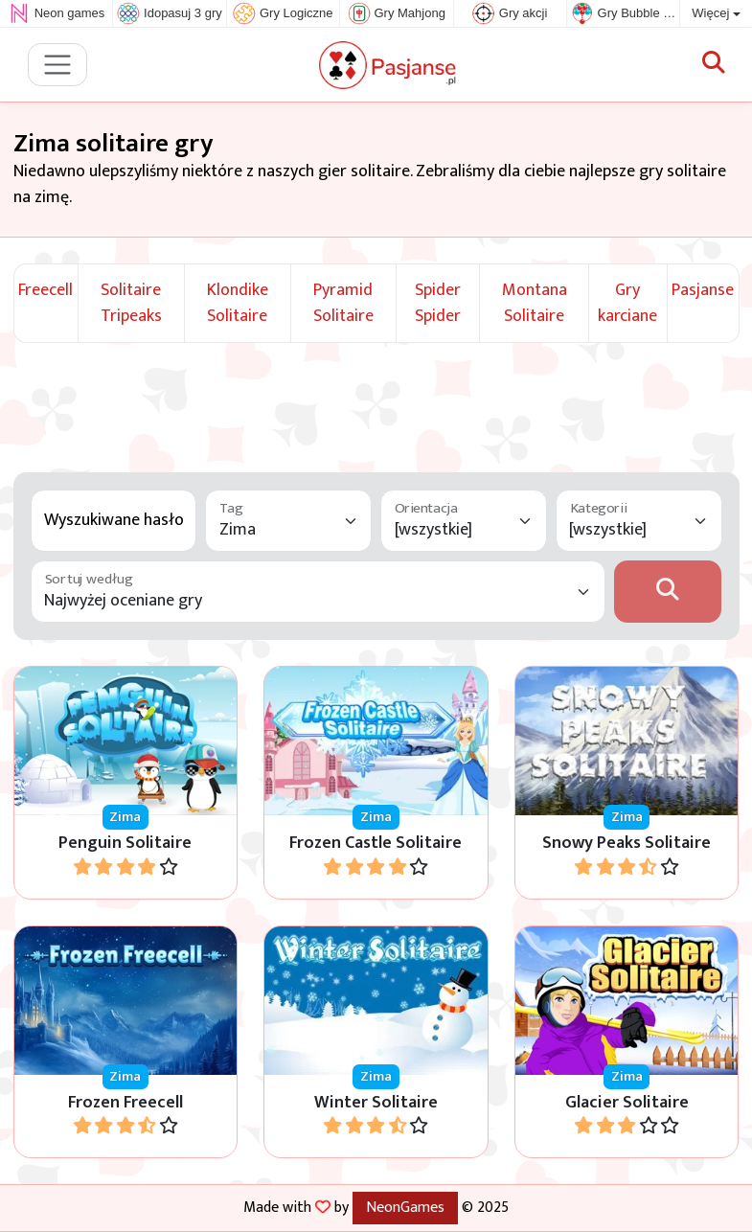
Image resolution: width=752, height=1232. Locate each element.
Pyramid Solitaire (343, 304)
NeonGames (405, 1207)
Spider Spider (438, 304)
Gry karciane (627, 304)
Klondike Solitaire (237, 304)
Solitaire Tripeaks (131, 304)
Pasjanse (703, 291)
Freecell (45, 291)
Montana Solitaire (534, 304)
